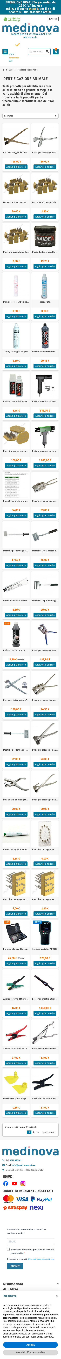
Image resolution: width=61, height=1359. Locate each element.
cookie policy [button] (49, 1318)
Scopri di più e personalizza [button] (30, 1352)
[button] (56, 1295)
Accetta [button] (30, 1345)
